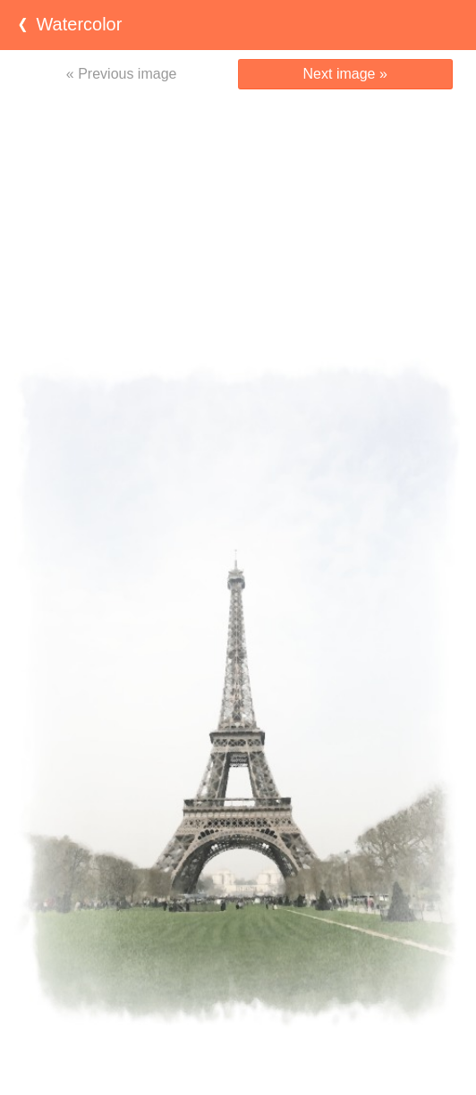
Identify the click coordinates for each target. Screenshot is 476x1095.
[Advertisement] (238, 223)
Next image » (345, 73)
